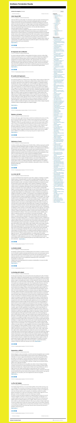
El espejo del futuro (56, 95)
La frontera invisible (57, 94)
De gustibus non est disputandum (58, 102)
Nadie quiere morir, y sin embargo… (59, 158)
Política (26, 110)
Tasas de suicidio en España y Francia (59, 106)
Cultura (56, 31)
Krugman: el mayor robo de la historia (59, 202)
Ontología (57, 19)
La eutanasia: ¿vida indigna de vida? (59, 156)
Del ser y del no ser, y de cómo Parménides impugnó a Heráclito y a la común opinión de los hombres (59, 182)
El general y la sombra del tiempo (58, 90)
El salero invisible (56, 125)
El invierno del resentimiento (58, 103)
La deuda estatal (16, 248)
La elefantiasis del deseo (57, 119)
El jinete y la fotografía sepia (58, 137)
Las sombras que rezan (57, 121)
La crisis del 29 (15, 174)
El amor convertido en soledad (58, 113)
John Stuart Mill (16, 16)
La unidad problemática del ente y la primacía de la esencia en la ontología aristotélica (59, 42)
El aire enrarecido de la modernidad (59, 108)
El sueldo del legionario (18, 76)
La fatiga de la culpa (57, 96)
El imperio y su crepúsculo (57, 143)
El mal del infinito (56, 112)
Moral (55, 27)
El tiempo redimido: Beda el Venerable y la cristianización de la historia (59, 83)
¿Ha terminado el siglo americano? (59, 172)
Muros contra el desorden (57, 104)
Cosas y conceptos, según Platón (58, 179)
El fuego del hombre (57, 105)
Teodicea (57, 22)
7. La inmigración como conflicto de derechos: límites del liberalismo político (59, 56)
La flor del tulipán (16, 383)
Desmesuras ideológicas (57, 124)
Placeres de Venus (56, 109)
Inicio (12, 7)
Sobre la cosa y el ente (57, 157)
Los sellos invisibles (57, 120)
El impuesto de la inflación (19, 51)
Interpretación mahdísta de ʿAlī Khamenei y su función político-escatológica (58, 72)
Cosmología (57, 21)
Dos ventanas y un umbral (57, 93)
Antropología (57, 20)
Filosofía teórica (56, 14)
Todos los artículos (17, 7)
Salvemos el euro (16, 141)
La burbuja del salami (17, 272)
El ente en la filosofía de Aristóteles (59, 175)
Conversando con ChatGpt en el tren (59, 101)
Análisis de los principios (57, 138)
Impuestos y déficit (17, 350)
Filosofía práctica (18, 47)
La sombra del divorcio (57, 107)
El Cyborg (55, 190)
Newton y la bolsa (16, 114)
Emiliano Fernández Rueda (21, 4)
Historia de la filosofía (58, 15)
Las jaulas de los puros (57, 144)
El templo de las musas (57, 110)
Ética (55, 26)
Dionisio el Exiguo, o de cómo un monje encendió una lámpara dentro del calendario (59, 86)
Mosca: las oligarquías (57, 201)
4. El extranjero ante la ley (57, 62)
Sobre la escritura (56, 195)
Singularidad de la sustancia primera (59, 38)
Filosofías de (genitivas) (57, 30)
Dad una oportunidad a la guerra (58, 200)
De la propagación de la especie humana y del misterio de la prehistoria (58, 154)
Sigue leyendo (14, 42)
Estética (56, 25)
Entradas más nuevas (45, 13)
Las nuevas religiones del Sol (58, 126)
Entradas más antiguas (15, 13)
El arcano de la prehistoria (57, 178)
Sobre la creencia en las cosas (58, 152)
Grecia (57, 29)
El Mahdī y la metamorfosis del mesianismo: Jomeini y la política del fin (59, 77)
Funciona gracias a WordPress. (58, 420)
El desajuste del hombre (57, 111)
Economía (23, 47)
